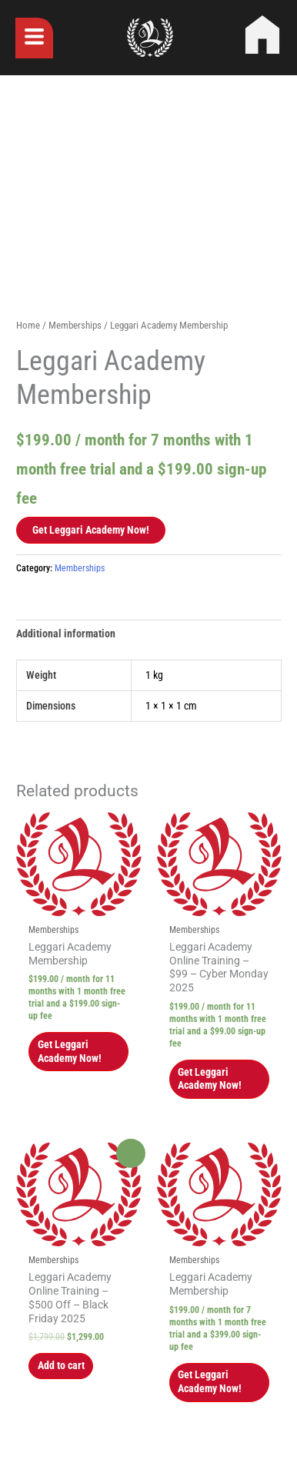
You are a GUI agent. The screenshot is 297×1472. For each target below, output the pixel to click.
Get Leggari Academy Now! (90, 530)
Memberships (75, 325)
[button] (34, 38)
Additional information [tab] (65, 633)
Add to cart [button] (61, 1365)
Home (28, 325)
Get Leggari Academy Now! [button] (70, 1051)
